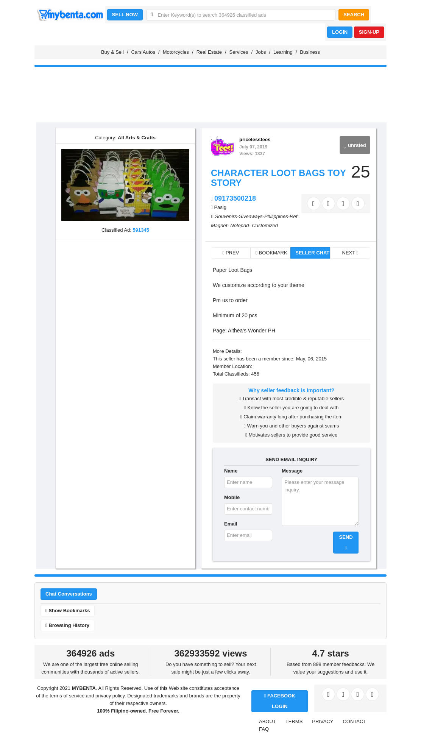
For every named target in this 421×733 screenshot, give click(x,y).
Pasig (220, 207)
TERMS (294, 721)
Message (292, 471)
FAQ (264, 729)
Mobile (232, 497)
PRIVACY (322, 721)
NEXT (350, 253)
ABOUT (267, 721)
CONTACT (354, 721)
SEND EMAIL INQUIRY (291, 459)
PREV (231, 253)
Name (230, 471)
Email (230, 524)
